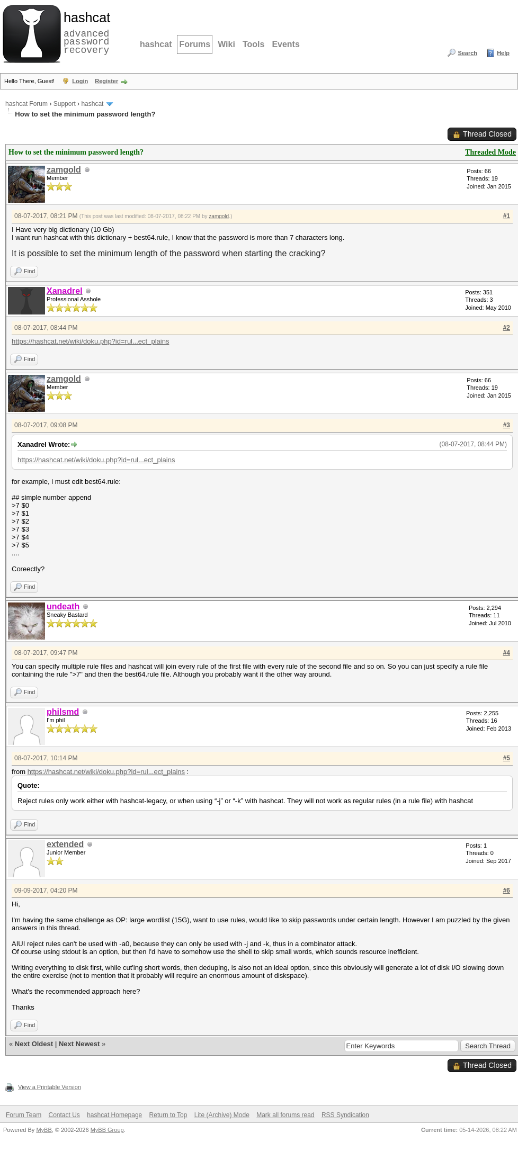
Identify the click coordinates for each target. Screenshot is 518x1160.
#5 (506, 758)
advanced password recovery (85, 32)
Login (80, 81)
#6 (506, 890)
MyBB (43, 1130)
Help (503, 53)
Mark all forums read (285, 1115)
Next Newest (79, 1044)
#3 (506, 425)
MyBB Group (107, 1130)
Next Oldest (34, 1044)
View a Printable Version (49, 1087)
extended (65, 844)
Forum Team (23, 1115)
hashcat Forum (26, 103)
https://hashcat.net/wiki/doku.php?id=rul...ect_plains (90, 341)
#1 (506, 216)
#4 (506, 653)
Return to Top (168, 1115)
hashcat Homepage (114, 1115)
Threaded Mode (490, 152)
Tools (253, 44)
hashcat (156, 44)
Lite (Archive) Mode (221, 1115)
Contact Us (63, 1115)
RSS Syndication (345, 1115)
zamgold (64, 169)
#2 (506, 327)
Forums (194, 44)
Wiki (226, 44)
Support (64, 103)
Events (285, 44)
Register (106, 81)
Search (467, 53)
